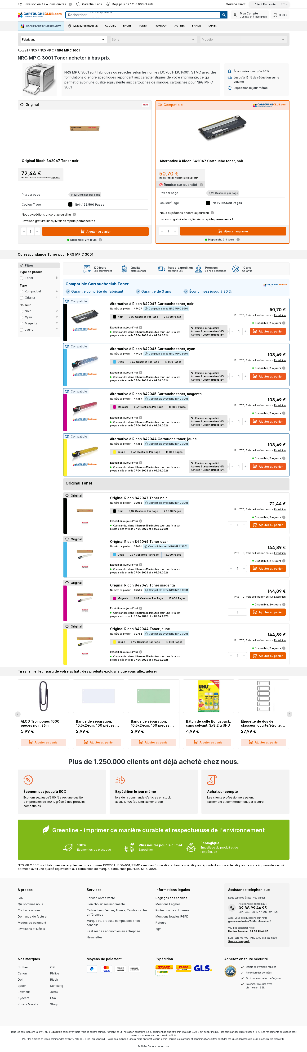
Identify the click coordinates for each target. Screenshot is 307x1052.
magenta (31, 323)
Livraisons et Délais (31, 929)
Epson (22, 985)
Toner (29, 278)
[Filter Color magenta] (21, 323)
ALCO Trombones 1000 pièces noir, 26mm (40, 723)
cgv (158, 929)
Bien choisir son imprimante (106, 904)
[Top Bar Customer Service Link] (235, 4)
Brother (23, 967)
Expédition (55, 177)
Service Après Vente (101, 898)
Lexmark (24, 992)
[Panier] (280, 14)
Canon (22, 973)
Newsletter (94, 937)
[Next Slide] (289, 714)
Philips (54, 973)
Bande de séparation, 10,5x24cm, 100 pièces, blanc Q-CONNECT (96, 723)
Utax (53, 998)
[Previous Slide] (18, 714)
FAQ (20, 898)
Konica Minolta (28, 1004)
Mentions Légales (168, 904)
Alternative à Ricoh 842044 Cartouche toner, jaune (153, 439)
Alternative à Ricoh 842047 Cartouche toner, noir (201, 161)
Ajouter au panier (95, 231)
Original (30, 297)
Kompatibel (33, 291)
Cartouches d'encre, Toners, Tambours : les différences (117, 912)
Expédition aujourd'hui (126, 327)
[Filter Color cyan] (21, 317)
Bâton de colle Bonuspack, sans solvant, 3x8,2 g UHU (208, 723)
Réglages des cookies (171, 898)
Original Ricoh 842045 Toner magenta (142, 585)
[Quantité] (31, 231)
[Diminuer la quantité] (24, 231)
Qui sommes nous (30, 904)
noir (28, 311)
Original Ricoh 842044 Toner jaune (140, 629)
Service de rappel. (239, 941)
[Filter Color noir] (21, 311)
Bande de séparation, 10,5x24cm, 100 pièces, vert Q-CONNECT (150, 723)
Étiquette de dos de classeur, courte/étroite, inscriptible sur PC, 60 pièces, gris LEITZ (261, 723)
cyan (28, 317)
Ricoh (54, 979)
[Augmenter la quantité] (37, 231)
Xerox (54, 992)
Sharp (54, 1004)
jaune (29, 329)
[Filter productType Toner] (21, 278)
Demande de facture (32, 916)
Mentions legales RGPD (172, 916)
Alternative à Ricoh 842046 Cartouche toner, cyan (152, 349)
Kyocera (23, 998)
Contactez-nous (29, 910)
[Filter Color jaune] (21, 330)
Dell (20, 979)
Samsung (56, 985)
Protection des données (172, 910)
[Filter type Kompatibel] (21, 291)
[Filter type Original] (21, 298)
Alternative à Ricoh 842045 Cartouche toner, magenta (156, 394)
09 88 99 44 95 (253, 907)
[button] (82, 26)
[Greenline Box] (153, 840)
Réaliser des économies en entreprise (113, 931)
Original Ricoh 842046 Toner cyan (139, 542)
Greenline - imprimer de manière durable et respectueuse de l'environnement (158, 830)
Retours (161, 922)
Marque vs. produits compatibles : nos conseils (113, 923)
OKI (52, 967)
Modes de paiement (32, 922)
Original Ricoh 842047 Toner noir (50, 161)
